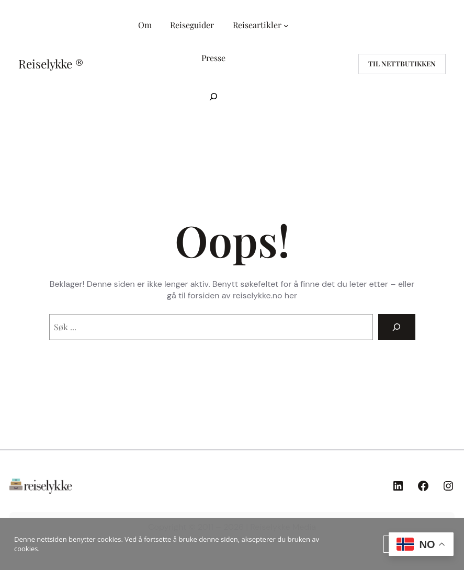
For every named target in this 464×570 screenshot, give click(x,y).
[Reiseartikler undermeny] (286, 25)
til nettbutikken (402, 63)
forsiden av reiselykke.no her (242, 295)
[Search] (396, 327)
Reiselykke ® (50, 64)
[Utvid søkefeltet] (213, 96)
